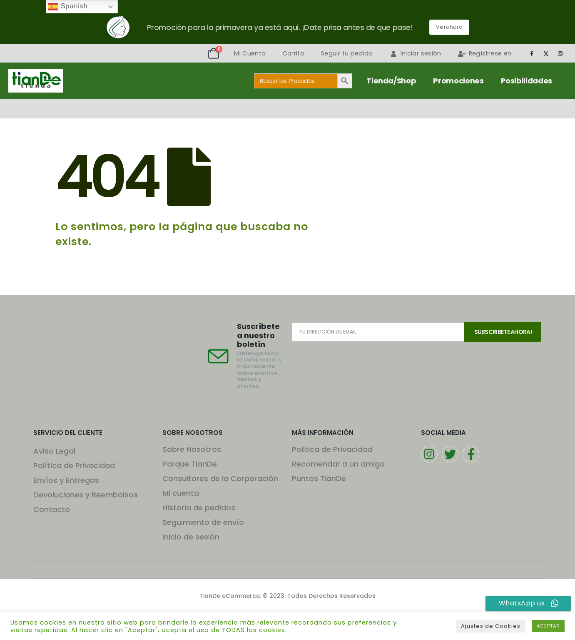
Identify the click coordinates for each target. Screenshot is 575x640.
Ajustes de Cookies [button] (490, 626)
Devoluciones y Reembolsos (85, 494)
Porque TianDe (189, 464)
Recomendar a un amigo (338, 464)
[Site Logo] (35, 81)
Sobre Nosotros (191, 449)
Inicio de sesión (190, 537)
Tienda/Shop (391, 80)
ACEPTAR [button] (548, 625)
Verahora (449, 26)
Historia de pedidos (198, 507)
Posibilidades (526, 80)
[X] (546, 53)
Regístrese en (485, 53)
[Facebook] (532, 53)
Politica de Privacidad (332, 449)
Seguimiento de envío (203, 522)
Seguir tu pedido (347, 53)
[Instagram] (560, 53)
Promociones (458, 80)
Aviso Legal (54, 451)
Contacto (51, 509)
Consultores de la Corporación (220, 478)
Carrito (293, 53)
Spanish (67, 7)
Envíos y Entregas (66, 480)
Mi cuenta (180, 493)
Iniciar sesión (415, 53)
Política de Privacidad (74, 465)
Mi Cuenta (250, 53)
